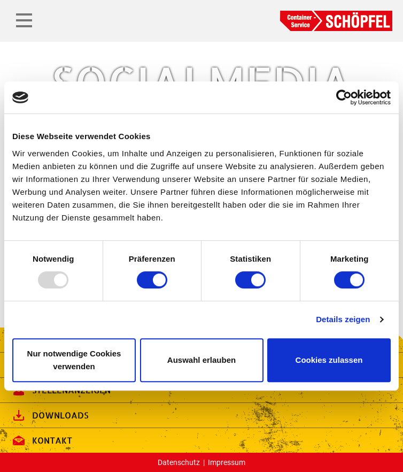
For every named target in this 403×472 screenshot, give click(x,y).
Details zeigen (343, 319)
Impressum (226, 462)
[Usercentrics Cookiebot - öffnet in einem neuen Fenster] (344, 97)
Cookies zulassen (329, 359)
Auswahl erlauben (201, 359)
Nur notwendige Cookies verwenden (74, 360)
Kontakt (41, 440)
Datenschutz (179, 462)
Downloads (49, 415)
